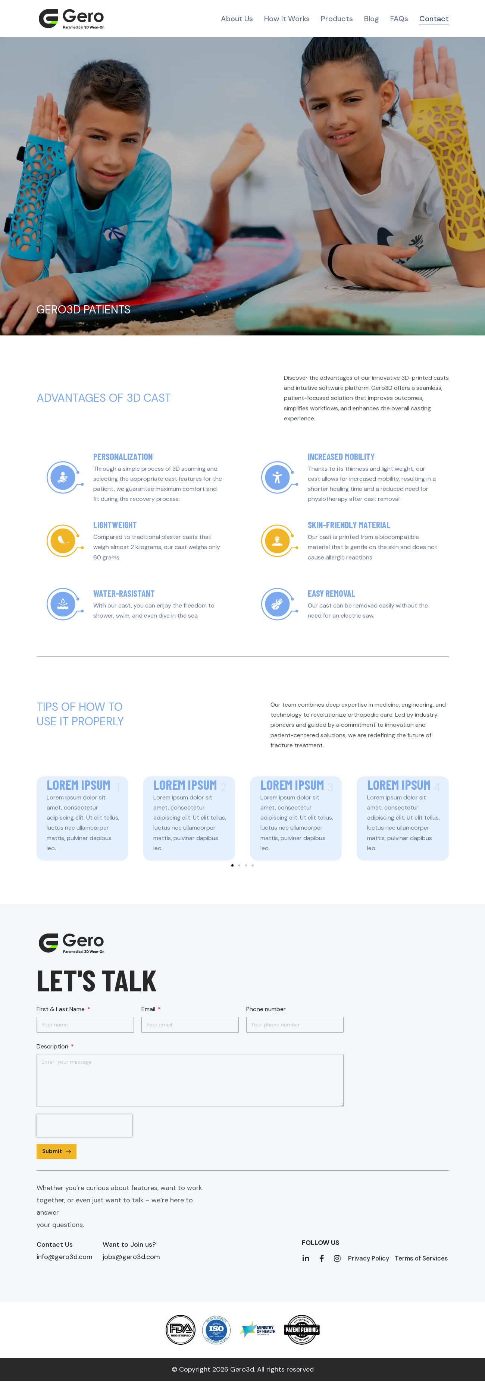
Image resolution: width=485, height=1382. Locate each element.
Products (337, 18)
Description (53, 1046)
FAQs (399, 18)
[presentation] (84, 1125)
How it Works (287, 18)
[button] (41, 815)
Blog (371, 18)
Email (149, 1009)
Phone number (266, 1009)
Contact (434, 18)
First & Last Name (61, 1009)
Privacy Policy (370, 1259)
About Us (237, 18)
